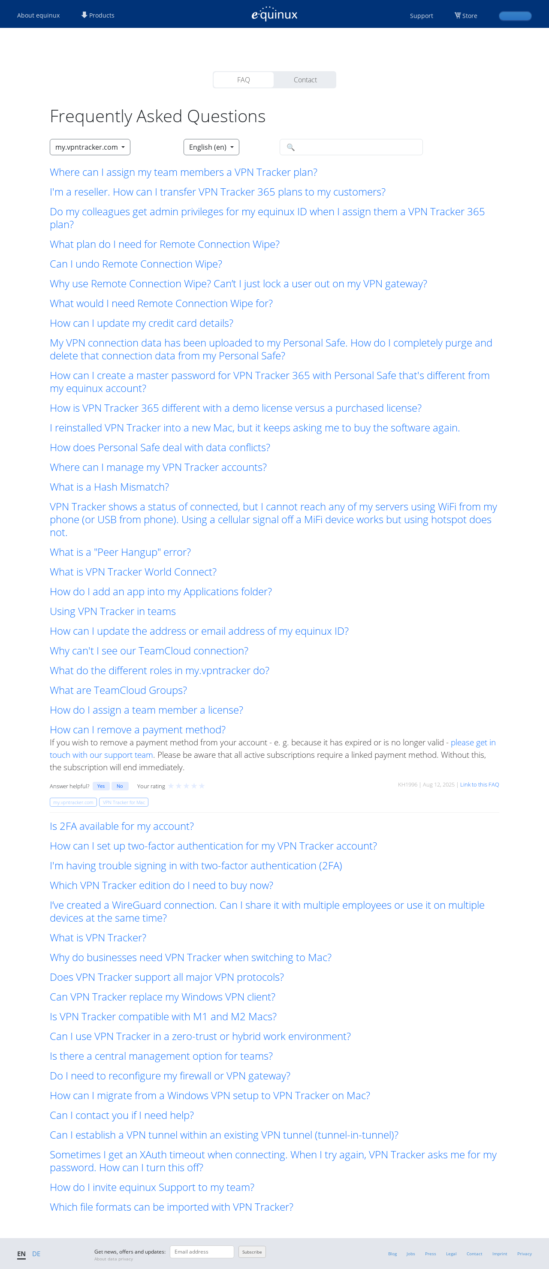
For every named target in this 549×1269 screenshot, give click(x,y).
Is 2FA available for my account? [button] (122, 826)
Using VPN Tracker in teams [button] (113, 611)
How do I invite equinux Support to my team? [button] (152, 1187)
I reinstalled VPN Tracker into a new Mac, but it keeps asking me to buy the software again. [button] (255, 427)
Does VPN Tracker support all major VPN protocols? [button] (167, 977)
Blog (392, 1254)
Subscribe (252, 1252)
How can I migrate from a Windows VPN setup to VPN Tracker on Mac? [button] (210, 1095)
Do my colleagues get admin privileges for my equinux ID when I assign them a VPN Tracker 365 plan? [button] (267, 218)
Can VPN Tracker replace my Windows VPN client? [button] (162, 996)
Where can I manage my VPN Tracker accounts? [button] (158, 467)
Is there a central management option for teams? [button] (161, 1055)
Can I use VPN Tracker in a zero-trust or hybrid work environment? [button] (200, 1036)
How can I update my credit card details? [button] (141, 322)
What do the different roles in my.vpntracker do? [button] (159, 670)
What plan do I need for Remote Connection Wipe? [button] (165, 244)
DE (36, 1253)
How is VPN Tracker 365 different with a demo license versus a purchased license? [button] (236, 407)
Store (469, 16)
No (120, 786)
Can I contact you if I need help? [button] (122, 1115)
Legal (451, 1254)
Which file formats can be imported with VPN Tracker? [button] (171, 1206)
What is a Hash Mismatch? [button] (109, 486)
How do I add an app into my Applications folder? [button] (161, 591)
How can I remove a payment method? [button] (138, 729)
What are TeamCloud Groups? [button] (118, 690)
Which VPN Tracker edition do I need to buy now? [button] (161, 885)
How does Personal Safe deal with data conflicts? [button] (160, 447)
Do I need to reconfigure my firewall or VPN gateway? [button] (170, 1075)
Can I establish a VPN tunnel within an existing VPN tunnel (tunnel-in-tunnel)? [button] (224, 1134)
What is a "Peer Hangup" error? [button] (120, 552)
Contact (305, 79)
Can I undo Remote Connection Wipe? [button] (136, 263)
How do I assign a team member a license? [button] (146, 709)
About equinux (38, 15)
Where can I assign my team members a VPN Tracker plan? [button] (183, 172)
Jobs (411, 1254)
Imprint (499, 1254)
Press (430, 1254)
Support (421, 16)
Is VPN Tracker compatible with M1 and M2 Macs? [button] (163, 1016)
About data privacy (113, 1259)
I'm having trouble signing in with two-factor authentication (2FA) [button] (196, 865)
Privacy (524, 1254)
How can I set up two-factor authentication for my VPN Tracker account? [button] (213, 845)
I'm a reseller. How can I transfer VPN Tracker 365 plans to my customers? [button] (218, 191)
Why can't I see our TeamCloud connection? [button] (149, 650)
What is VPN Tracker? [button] (98, 937)
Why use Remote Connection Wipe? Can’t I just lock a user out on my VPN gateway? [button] (238, 283)
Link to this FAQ (479, 784)
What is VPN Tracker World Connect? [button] (133, 571)
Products (98, 15)
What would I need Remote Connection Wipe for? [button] (161, 303)
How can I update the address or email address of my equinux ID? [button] (199, 630)
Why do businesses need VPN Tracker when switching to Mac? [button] (191, 957)
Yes (101, 786)
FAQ (243, 79)
